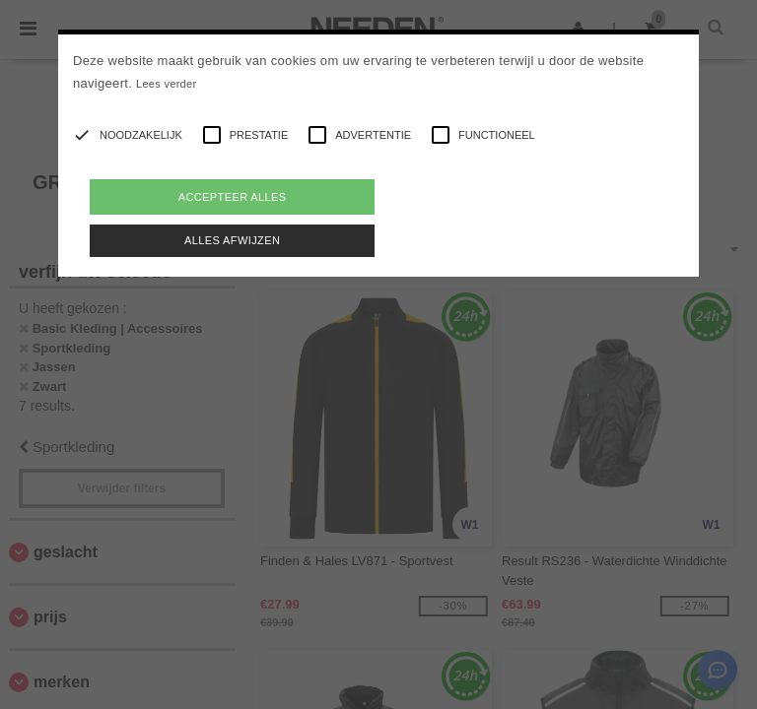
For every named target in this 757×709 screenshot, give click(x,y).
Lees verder (166, 84)
